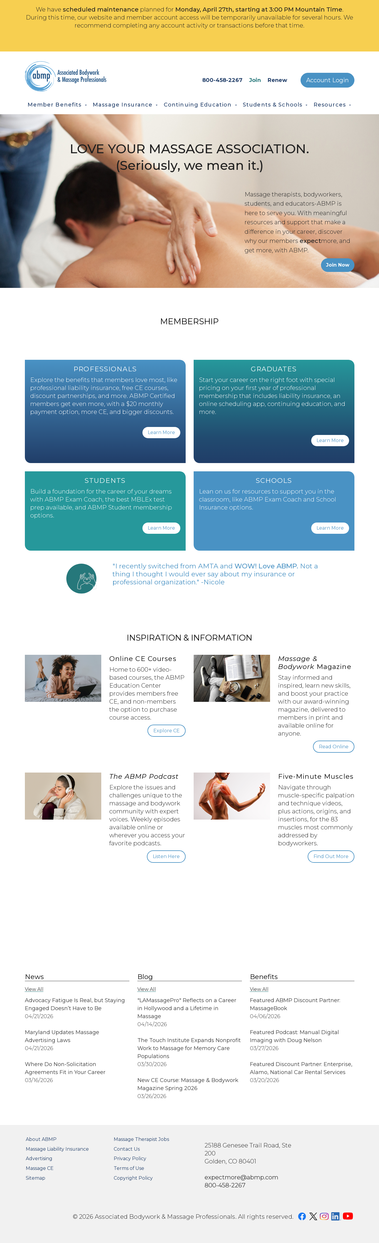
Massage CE (40, 1168)
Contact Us (127, 1149)
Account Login (327, 80)
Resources (330, 104)
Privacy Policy (130, 1158)
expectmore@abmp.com (241, 1177)
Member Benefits (55, 104)
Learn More (161, 432)
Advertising (39, 1158)
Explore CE (166, 730)
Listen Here (166, 856)
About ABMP (41, 1139)
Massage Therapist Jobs (141, 1139)
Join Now (337, 265)
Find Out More (331, 856)
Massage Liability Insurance (57, 1149)
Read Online (334, 746)
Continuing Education (198, 104)
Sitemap (35, 1178)
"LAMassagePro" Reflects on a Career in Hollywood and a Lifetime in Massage (186, 1008)
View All (34, 989)
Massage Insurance (122, 104)
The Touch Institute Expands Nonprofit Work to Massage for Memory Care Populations (189, 1048)
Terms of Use (129, 1168)
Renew (277, 80)
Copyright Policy (133, 1178)
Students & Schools (272, 104)
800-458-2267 (222, 80)
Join (255, 80)
